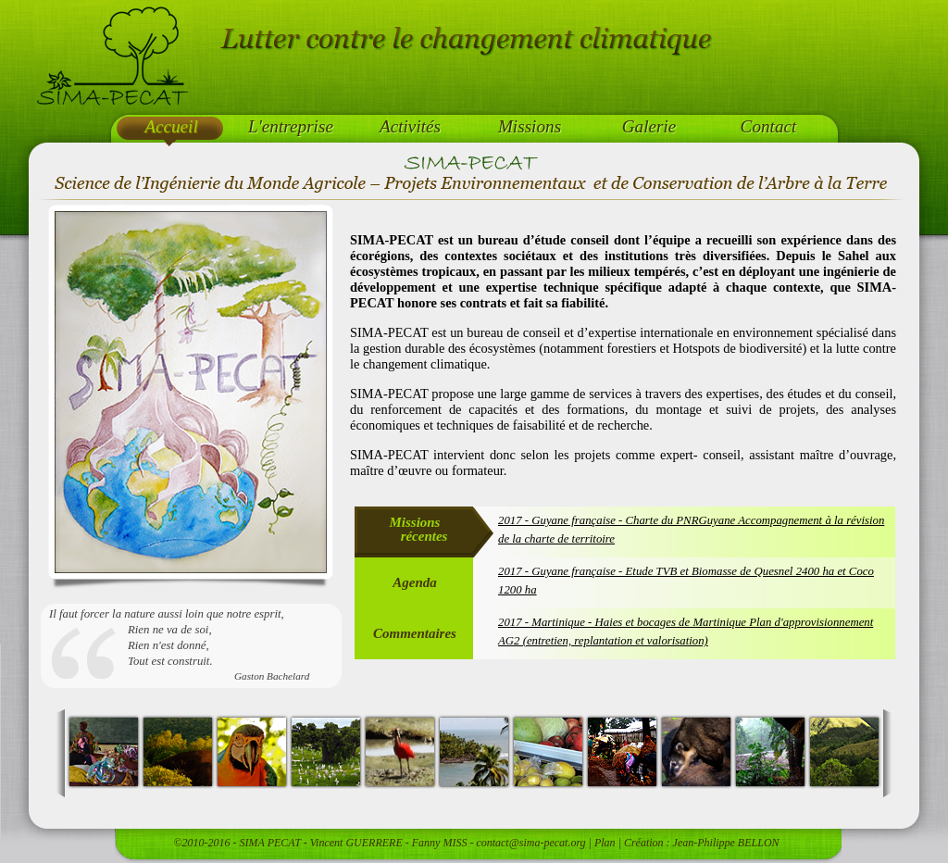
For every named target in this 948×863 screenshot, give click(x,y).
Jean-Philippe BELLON (726, 842)
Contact (769, 126)
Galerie (649, 126)
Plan (605, 842)
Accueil (171, 126)
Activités (410, 126)
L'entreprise (290, 126)
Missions (529, 126)
